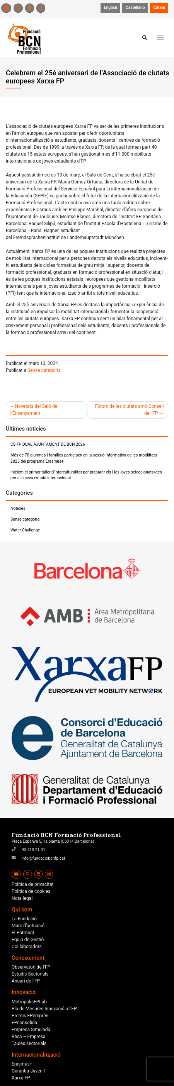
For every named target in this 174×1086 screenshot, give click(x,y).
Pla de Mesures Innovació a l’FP (44, 1008)
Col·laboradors (27, 946)
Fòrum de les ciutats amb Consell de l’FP (129, 410)
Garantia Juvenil (28, 1071)
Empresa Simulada (31, 1029)
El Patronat (23, 932)
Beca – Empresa (29, 1036)
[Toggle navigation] (161, 37)
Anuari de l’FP (26, 981)
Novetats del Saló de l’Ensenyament (34, 410)
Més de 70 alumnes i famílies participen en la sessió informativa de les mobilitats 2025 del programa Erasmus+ (83, 458)
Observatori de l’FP (31, 967)
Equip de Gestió (28, 939)
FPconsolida (24, 1022)
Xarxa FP (21, 1078)
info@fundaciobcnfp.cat (43, 858)
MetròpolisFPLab (29, 1002)
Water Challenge (25, 530)
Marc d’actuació (28, 925)
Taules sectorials (29, 1043)
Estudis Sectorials (30, 974)
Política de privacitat (33, 884)
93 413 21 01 (33, 849)
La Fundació (24, 918)
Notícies (18, 508)
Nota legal (22, 898)
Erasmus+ (22, 1064)
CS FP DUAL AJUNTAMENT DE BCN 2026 (47, 444)
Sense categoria (44, 370)
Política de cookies (31, 891)
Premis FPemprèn (30, 1015)
